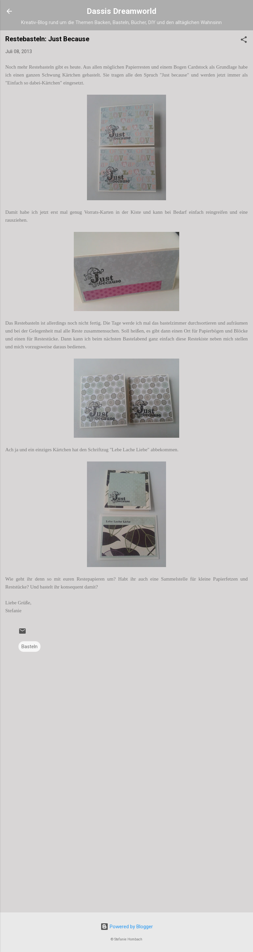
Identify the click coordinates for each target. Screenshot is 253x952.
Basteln (29, 647)
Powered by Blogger (126, 927)
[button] (244, 41)
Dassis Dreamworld (121, 11)
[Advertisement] (126, 855)
